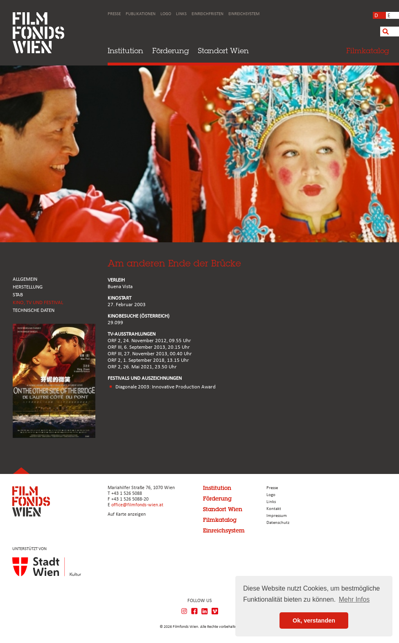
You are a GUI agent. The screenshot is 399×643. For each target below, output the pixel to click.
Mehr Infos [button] (354, 599)
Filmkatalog (220, 519)
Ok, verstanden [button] (314, 620)
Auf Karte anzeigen (127, 514)
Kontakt (273, 509)
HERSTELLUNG (28, 287)
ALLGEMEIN (25, 279)
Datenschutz (277, 523)
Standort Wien (223, 50)
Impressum (276, 516)
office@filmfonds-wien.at (137, 505)
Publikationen (141, 14)
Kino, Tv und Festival (38, 302)
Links (181, 14)
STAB (18, 295)
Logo (165, 14)
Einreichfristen (207, 14)
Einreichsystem (243, 14)
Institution (125, 50)
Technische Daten (33, 310)
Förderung (170, 50)
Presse (114, 14)
